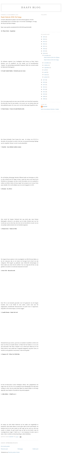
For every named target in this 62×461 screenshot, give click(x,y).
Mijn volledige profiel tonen (50, 109)
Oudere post (35, 449)
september (47, 67)
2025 (44, 36)
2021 (44, 46)
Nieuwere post (4, 449)
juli (45, 70)
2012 (44, 91)
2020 (44, 48)
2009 (44, 96)
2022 (44, 44)
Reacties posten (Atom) (14, 452)
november (46, 62)
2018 (44, 53)
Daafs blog (31, 7)
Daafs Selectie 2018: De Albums (51, 57)
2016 (44, 82)
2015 (44, 84)
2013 (44, 89)
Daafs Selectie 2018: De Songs (51, 59)
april (45, 72)
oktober (46, 65)
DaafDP (45, 106)
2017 (44, 80)
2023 (44, 41)
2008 (44, 98)
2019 (44, 51)
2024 (44, 39)
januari (46, 77)
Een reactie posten (5, 446)
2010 (44, 94)
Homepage (20, 449)
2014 (44, 87)
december (46, 55)
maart (45, 74)
